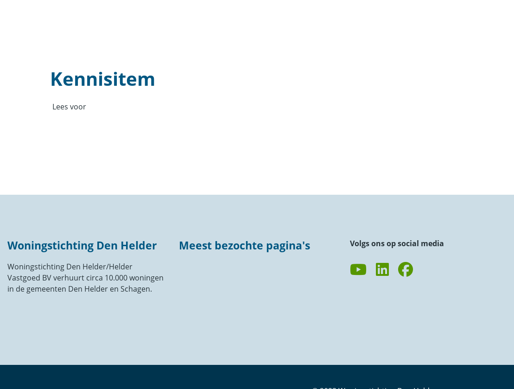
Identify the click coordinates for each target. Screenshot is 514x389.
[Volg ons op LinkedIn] (382, 270)
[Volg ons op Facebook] (405, 270)
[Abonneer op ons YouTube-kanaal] (358, 270)
